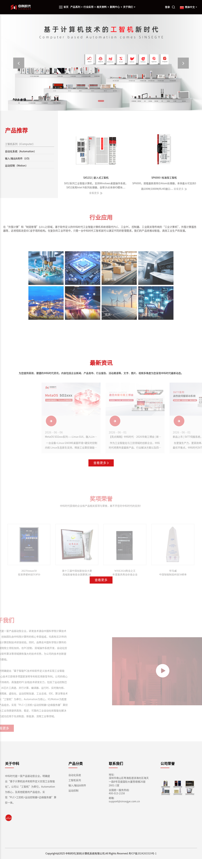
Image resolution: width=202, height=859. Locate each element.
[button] (18, 63)
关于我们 (129, 7)
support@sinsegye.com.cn (124, 801)
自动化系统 (74, 775)
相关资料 (103, 7)
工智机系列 (74, 780)
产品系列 (76, 7)
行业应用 (89, 7)
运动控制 (73, 790)
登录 (167, 7)
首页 (65, 7)
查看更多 (101, 462)
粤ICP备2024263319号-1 (143, 853)
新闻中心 (116, 7)
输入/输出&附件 (77, 785)
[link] (8, 818)
